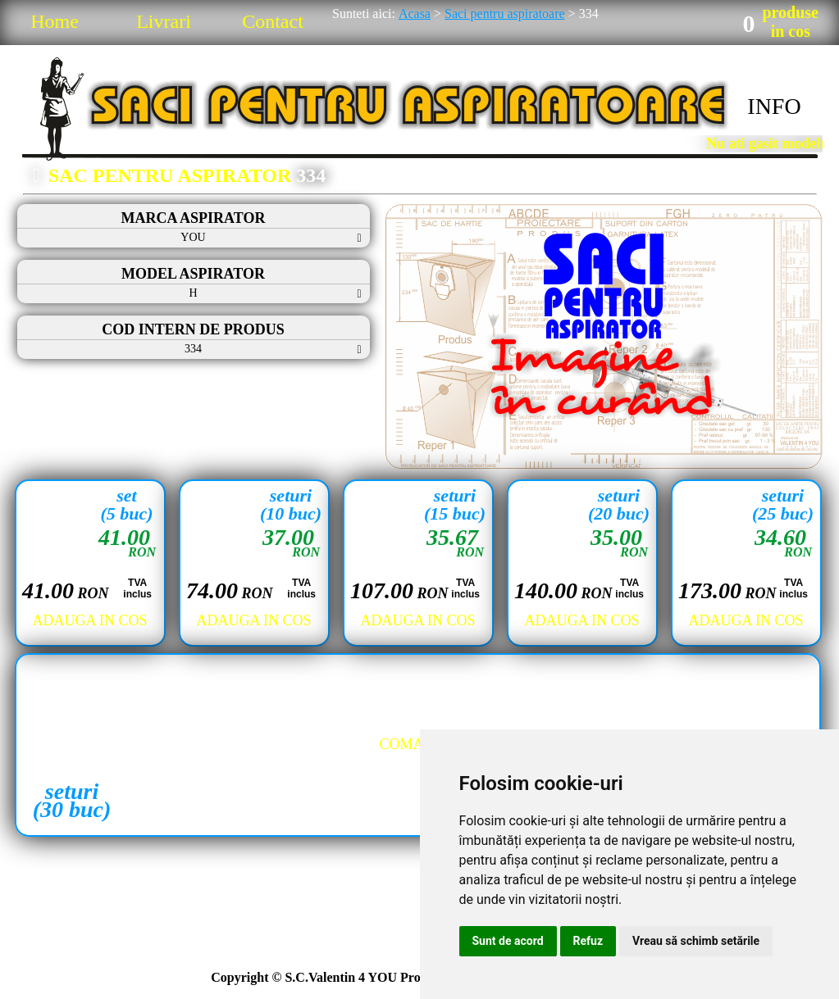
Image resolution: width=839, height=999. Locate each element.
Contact (272, 21)
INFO (773, 106)
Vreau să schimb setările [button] (695, 940)
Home (54, 21)
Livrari (163, 21)
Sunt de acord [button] (508, 940)
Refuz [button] (588, 940)
